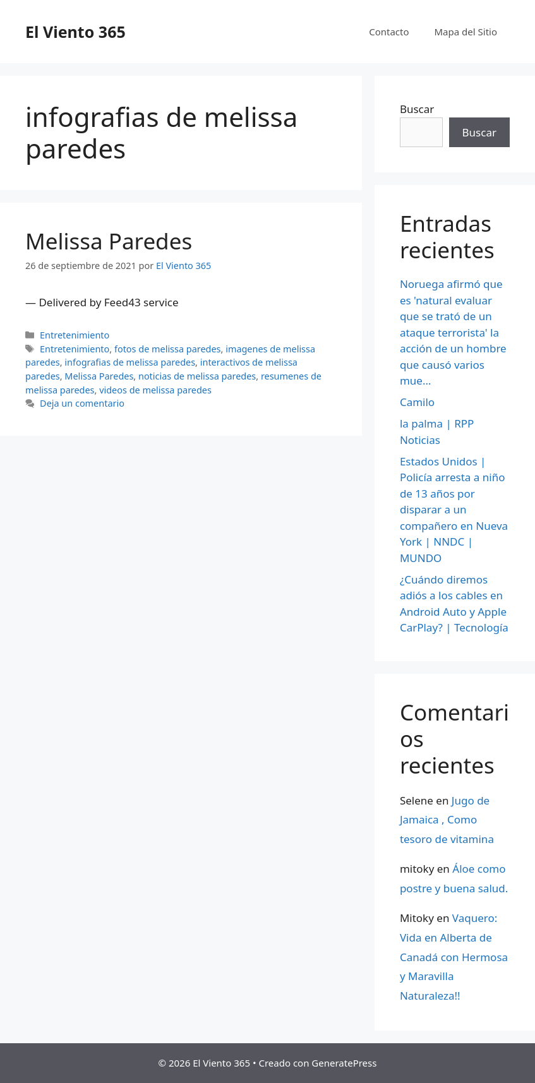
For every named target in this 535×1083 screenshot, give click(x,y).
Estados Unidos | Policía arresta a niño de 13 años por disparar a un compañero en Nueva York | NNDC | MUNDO (454, 509)
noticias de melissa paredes (197, 376)
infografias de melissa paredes (129, 362)
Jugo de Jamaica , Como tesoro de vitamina (447, 819)
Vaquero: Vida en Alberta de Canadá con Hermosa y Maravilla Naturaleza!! (454, 956)
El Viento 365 (75, 31)
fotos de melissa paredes (167, 349)
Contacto (389, 31)
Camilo (417, 402)
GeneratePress (343, 1062)
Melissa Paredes (108, 241)
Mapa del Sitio (466, 31)
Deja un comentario (82, 403)
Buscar (417, 109)
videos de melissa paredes (155, 390)
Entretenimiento (74, 335)
